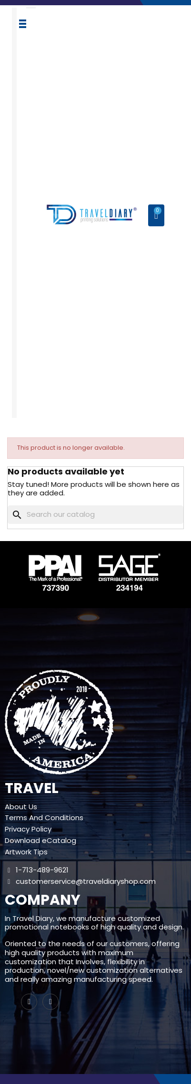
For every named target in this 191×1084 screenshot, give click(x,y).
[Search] (95, 514)
